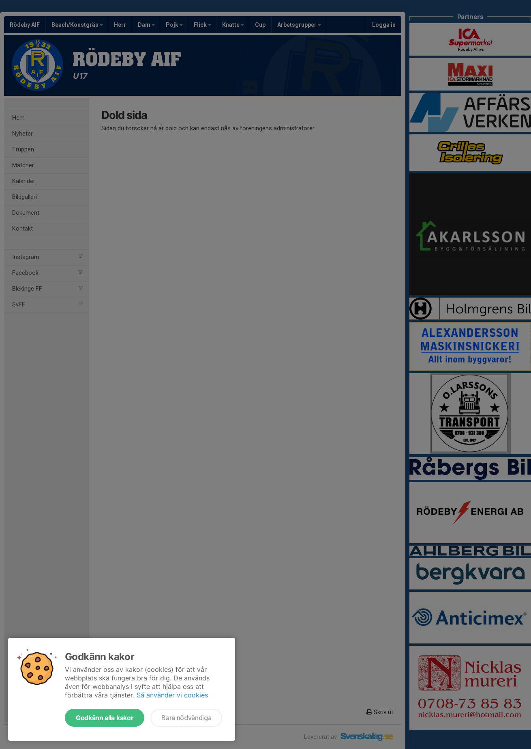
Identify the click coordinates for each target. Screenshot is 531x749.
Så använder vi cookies (172, 695)
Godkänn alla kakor (104, 718)
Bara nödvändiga (186, 718)
